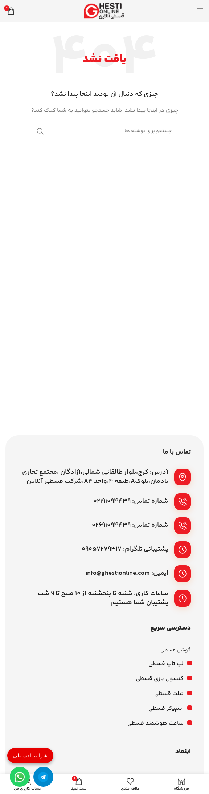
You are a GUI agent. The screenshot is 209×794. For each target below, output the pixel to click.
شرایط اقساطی (30, 755)
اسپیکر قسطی (166, 708)
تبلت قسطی (169, 693)
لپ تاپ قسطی (166, 663)
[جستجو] (104, 131)
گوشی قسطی (175, 650)
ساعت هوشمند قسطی (155, 723)
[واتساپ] (20, 777)
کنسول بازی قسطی (160, 678)
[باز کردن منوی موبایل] (200, 11)
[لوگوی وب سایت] (104, 11)
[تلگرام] (43, 777)
